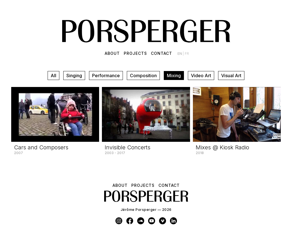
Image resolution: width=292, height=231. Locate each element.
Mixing (174, 75)
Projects (135, 53)
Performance (106, 75)
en (180, 53)
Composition (143, 75)
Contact (161, 53)
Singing (74, 75)
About (112, 53)
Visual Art (231, 75)
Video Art (201, 75)
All (53, 75)
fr (187, 53)
